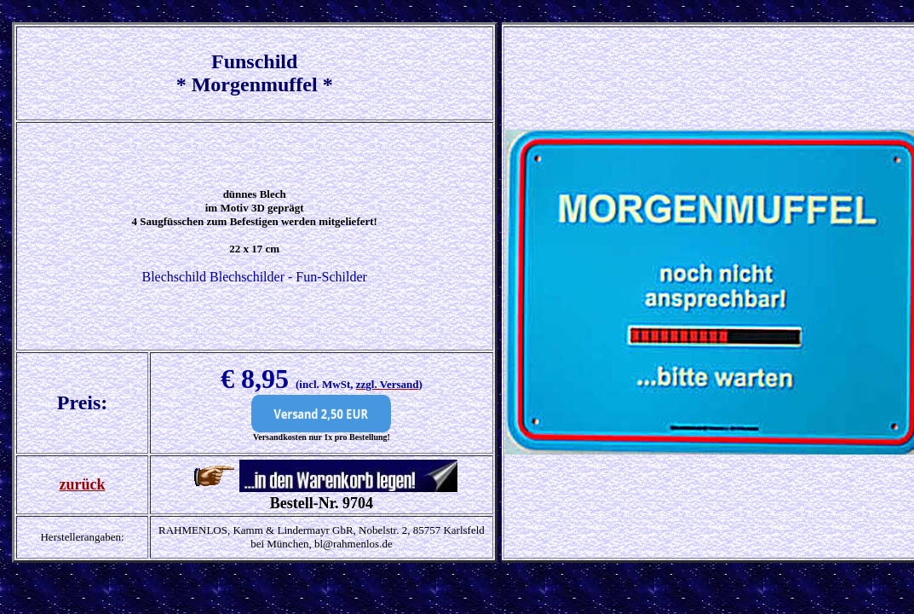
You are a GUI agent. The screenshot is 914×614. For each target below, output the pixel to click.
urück (86, 484)
